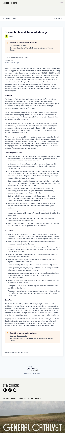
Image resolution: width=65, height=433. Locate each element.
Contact (5, 398)
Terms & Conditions (34, 398)
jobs (14, 18)
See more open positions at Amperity (16, 352)
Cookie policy (36, 373)
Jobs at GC (22, 398)
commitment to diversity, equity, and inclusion (23, 73)
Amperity (8, 68)
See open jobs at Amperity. (18, 45)
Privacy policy (27, 373)
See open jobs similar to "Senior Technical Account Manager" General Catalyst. (31, 49)
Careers (13, 398)
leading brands (39, 82)
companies (6, 18)
